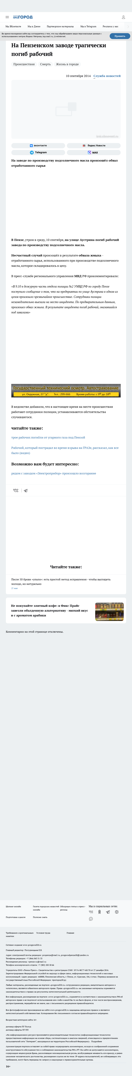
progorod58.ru (57, 985)
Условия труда (43, 933)
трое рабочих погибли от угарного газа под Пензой (48, 437)
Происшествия (24, 64)
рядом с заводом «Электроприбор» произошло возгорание (54, 473)
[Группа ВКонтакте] (38, 145)
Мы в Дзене (34, 26)
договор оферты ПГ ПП (17, 1030)
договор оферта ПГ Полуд (18, 1026)
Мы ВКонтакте (13, 26)
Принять (120, 36)
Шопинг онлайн (13, 906)
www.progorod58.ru (32, 945)
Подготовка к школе (15, 917)
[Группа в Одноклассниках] (99, 911)
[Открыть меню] (7, 17)
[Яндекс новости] (94, 145)
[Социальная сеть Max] (94, 152)
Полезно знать (40, 917)
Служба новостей (107, 76)
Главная (70, 933)
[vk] (16, 490)
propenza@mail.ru (51, 955)
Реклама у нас (110, 26)
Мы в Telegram (88, 26)
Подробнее (96, 1041)
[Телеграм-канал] (38, 152)
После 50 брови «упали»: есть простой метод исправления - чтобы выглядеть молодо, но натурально (66, 584)
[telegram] (26, 490)
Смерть (45, 64)
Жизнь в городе (67, 64)
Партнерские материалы (60, 26)
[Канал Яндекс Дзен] (116, 911)
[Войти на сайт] (123, 17)
